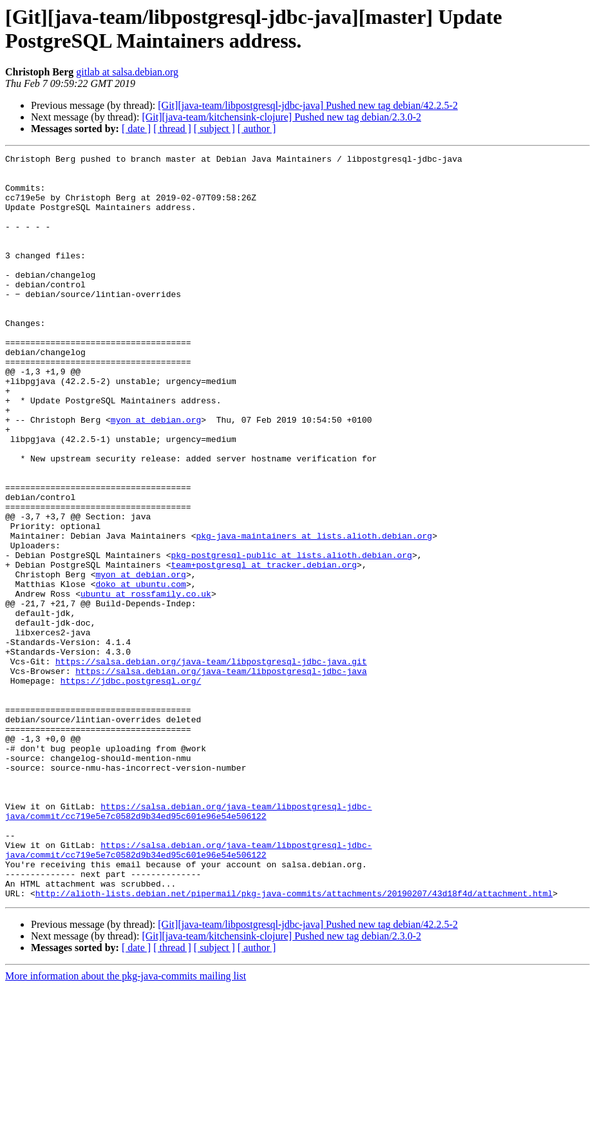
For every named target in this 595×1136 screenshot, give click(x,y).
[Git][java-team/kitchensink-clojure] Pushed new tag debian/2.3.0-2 (281, 116)
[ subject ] (214, 128)
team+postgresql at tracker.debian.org (264, 647)
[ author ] (257, 128)
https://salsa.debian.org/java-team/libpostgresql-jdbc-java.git (211, 763)
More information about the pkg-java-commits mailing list (125, 1124)
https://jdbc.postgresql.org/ (131, 787)
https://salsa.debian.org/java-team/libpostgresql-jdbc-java (220, 775)
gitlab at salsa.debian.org (127, 71)
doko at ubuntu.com (140, 671)
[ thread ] (172, 128)
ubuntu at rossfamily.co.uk (145, 682)
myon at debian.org (156, 473)
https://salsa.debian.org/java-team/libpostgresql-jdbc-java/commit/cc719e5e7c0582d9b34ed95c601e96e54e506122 (188, 943)
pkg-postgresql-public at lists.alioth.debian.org (291, 636)
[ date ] (136, 128)
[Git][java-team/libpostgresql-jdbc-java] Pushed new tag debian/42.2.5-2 (308, 105)
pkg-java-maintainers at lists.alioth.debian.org (314, 613)
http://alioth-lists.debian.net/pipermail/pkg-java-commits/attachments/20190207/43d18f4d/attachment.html (293, 1042)
